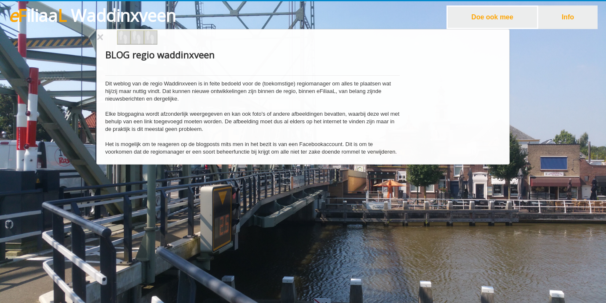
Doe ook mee (492, 17)
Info (568, 17)
